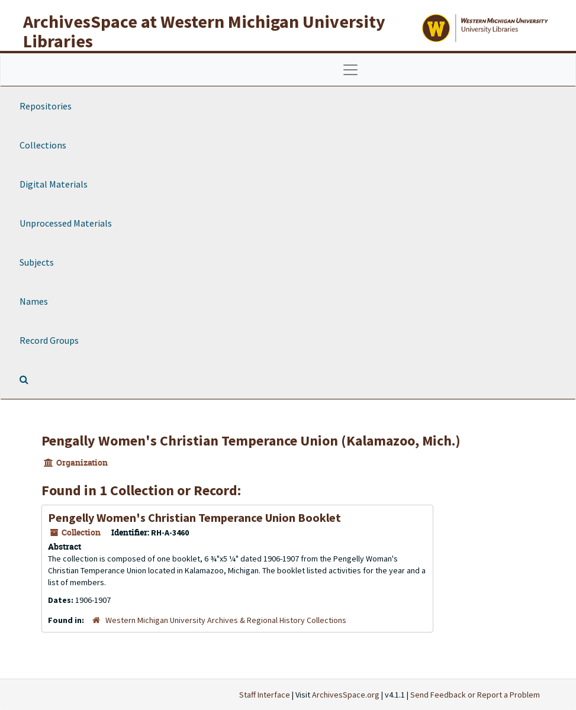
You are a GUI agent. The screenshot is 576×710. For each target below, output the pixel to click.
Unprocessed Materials (66, 223)
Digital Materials (54, 184)
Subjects (37, 262)
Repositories (46, 106)
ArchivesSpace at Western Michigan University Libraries (204, 31)
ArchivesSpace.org (345, 694)
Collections (43, 145)
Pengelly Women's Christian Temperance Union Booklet (194, 517)
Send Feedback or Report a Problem (475, 694)
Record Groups (49, 340)
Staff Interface (264, 694)
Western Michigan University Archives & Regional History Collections (225, 620)
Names (34, 301)
